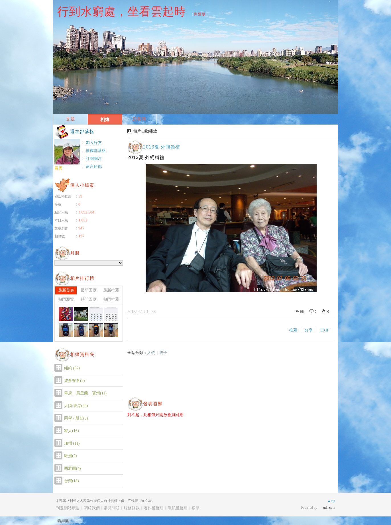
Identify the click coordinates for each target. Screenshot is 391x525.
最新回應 (89, 290)
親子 (163, 353)
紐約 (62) (72, 368)
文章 (70, 119)
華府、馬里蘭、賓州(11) (85, 393)
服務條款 (132, 508)
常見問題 (112, 508)
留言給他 (94, 166)
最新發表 (66, 290)
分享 (309, 330)
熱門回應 (89, 299)
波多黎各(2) (74, 381)
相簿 (104, 119)
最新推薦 (111, 290)
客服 (195, 508)
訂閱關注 (94, 158)
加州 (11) (72, 443)
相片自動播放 (145, 131)
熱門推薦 (111, 299)
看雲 (58, 168)
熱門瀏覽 (66, 299)
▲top (331, 501)
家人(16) (71, 431)
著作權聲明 (154, 508)
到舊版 (200, 14)
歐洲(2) (70, 456)
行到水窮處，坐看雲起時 (121, 11)
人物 (151, 353)
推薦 (293, 330)
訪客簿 (139, 119)
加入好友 (94, 143)
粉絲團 (63, 520)
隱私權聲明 (178, 508)
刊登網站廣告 (68, 508)
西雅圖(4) (72, 468)
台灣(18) (71, 481)
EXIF (324, 330)
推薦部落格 (96, 150)
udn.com (329, 508)
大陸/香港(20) (76, 406)
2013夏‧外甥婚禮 (161, 147)
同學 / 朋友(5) (76, 418)
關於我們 (92, 508)
